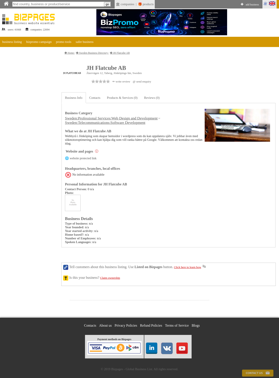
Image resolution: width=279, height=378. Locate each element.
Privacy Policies (126, 325)
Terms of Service (177, 325)
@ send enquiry (142, 81)
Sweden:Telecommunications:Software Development (105, 123)
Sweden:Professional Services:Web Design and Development (111, 118)
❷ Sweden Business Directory (92, 52)
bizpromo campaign (39, 42)
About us (105, 325)
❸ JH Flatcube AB (120, 52)
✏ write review (121, 81)
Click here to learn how (187, 267)
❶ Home (70, 52)
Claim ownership (110, 277)
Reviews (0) (152, 97)
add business (252, 4)
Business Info (73, 97)
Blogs (196, 325)
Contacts (94, 97)
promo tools (63, 42)
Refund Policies (151, 325)
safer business (85, 42)
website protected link (83, 158)
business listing (12, 42)
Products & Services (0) (122, 97)
